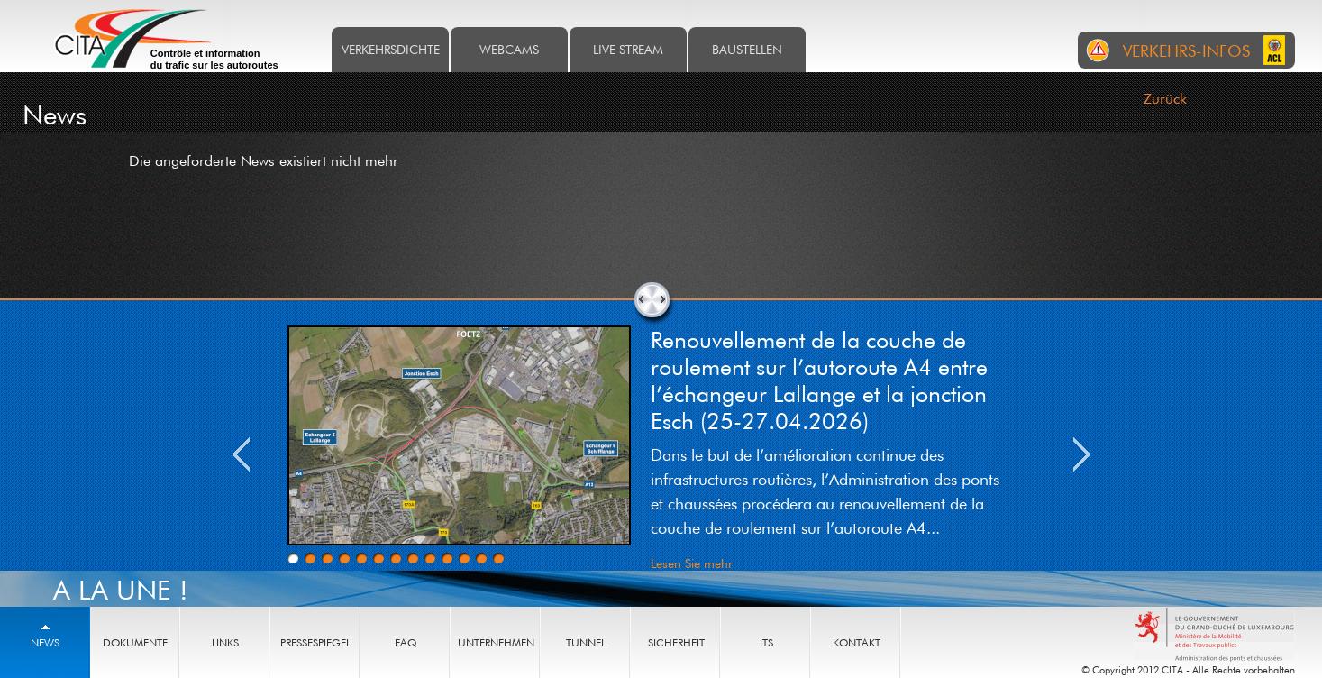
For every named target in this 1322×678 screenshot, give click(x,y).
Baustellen (747, 49)
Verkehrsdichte (391, 49)
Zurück (1165, 98)
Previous (241, 454)
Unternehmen (496, 642)
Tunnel (586, 642)
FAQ (405, 642)
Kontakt (856, 642)
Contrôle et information (214, 59)
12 (481, 558)
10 (447, 558)
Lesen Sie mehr (692, 563)
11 (464, 558)
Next (1081, 454)
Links (225, 642)
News (45, 642)
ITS (766, 642)
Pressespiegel (315, 642)
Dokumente (135, 642)
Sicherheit (676, 642)
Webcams (509, 49)
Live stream (628, 49)
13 (498, 558)
